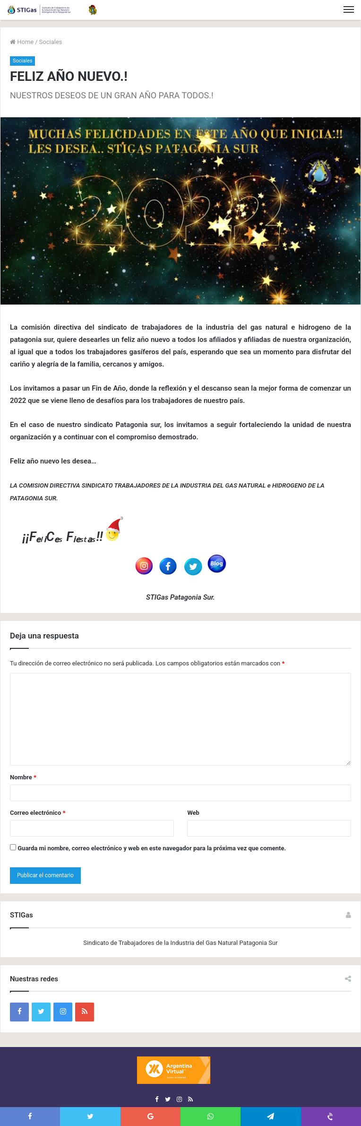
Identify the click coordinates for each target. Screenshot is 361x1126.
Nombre (23, 777)
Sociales (50, 41)
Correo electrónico (37, 812)
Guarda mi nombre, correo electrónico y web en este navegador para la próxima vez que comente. (151, 848)
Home (22, 41)
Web (193, 812)
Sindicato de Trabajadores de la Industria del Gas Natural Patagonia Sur (180, 942)
